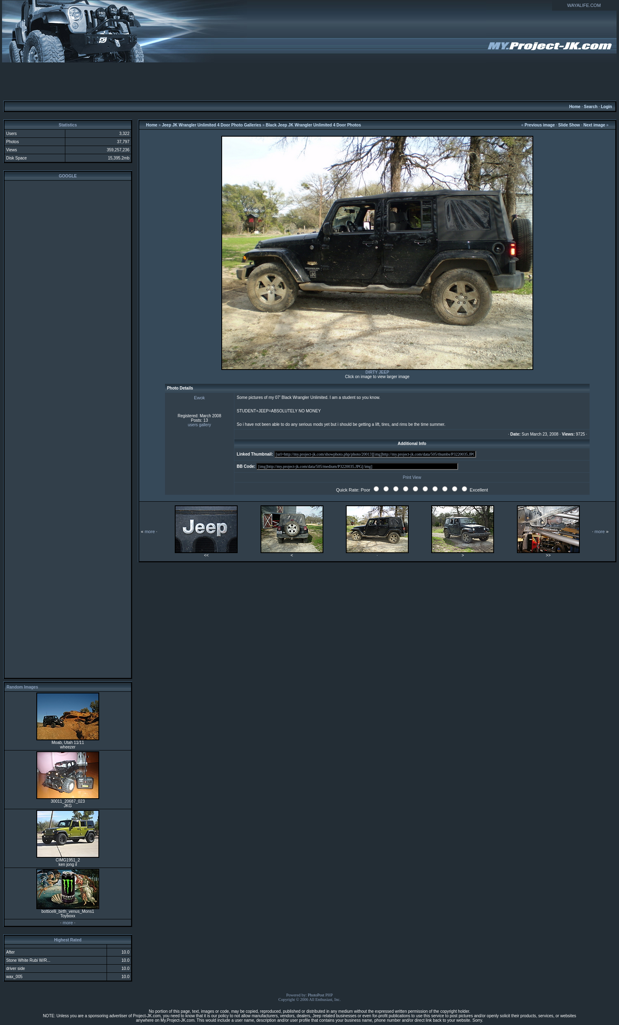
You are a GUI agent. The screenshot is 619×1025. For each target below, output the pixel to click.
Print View (412, 477)
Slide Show (569, 125)
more (67, 922)
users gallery (199, 425)
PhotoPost (316, 995)
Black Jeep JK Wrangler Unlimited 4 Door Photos (313, 125)
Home (575, 106)
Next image (594, 125)
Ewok (199, 397)
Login (606, 106)
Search (590, 106)
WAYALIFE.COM (584, 5)
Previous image (540, 125)
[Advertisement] (309, 81)
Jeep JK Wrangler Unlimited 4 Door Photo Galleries (211, 125)
